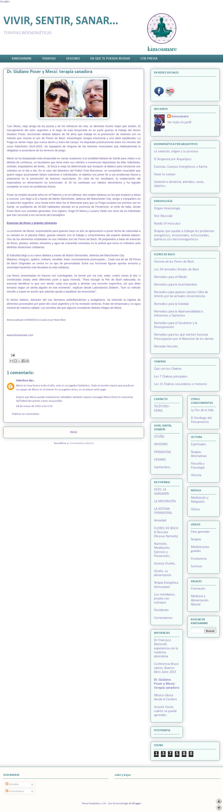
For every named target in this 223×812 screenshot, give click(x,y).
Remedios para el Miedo (170, 277)
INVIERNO (161, 444)
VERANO (160, 459)
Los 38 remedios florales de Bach (176, 269)
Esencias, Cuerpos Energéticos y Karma (180, 167)
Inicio (73, 432)
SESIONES (73, 58)
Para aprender (200, 532)
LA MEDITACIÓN (165, 501)
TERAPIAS (49, 58)
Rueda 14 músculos (167, 223)
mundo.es (45, 320)
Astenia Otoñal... (165, 563)
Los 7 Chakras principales (170, 376)
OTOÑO (159, 437)
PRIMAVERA (162, 452)
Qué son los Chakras (168, 369)
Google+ (5, 1)
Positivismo (199, 559)
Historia (196, 475)
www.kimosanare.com (20, 335)
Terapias (196, 539)
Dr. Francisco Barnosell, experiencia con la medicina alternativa (166, 648)
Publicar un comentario (25, 414)
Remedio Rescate (166, 346)
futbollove (22, 380)
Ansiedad (160, 520)
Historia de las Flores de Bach (174, 261)
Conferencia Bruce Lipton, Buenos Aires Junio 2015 (166, 668)
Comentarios (15, 791)
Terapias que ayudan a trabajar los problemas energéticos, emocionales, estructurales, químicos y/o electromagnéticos (184, 235)
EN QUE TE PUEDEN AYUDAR (110, 58)
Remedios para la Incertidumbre (175, 284)
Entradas (12, 784)
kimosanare (180, 116)
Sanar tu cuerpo (164, 174)
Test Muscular (163, 216)
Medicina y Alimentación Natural (199, 600)
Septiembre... (163, 467)
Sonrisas (196, 566)
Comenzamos (163, 618)
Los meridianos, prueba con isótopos (164, 598)
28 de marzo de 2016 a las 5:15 (34, 406)
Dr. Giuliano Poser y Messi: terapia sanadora (166, 684)
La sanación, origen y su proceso (176, 151)
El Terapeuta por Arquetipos (172, 159)
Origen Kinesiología (167, 208)
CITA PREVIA (149, 58)
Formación (198, 588)
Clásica (195, 509)
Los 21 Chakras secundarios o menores (180, 384)
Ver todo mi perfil (179, 122)
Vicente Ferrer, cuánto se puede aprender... (165, 711)
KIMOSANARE (22, 58)
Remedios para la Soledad (171, 304)
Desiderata (161, 610)
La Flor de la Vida (202, 410)
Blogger (136, 803)
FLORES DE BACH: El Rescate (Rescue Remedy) (166, 532)
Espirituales (198, 444)
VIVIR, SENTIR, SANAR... (60, 21)
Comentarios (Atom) (82, 443)
